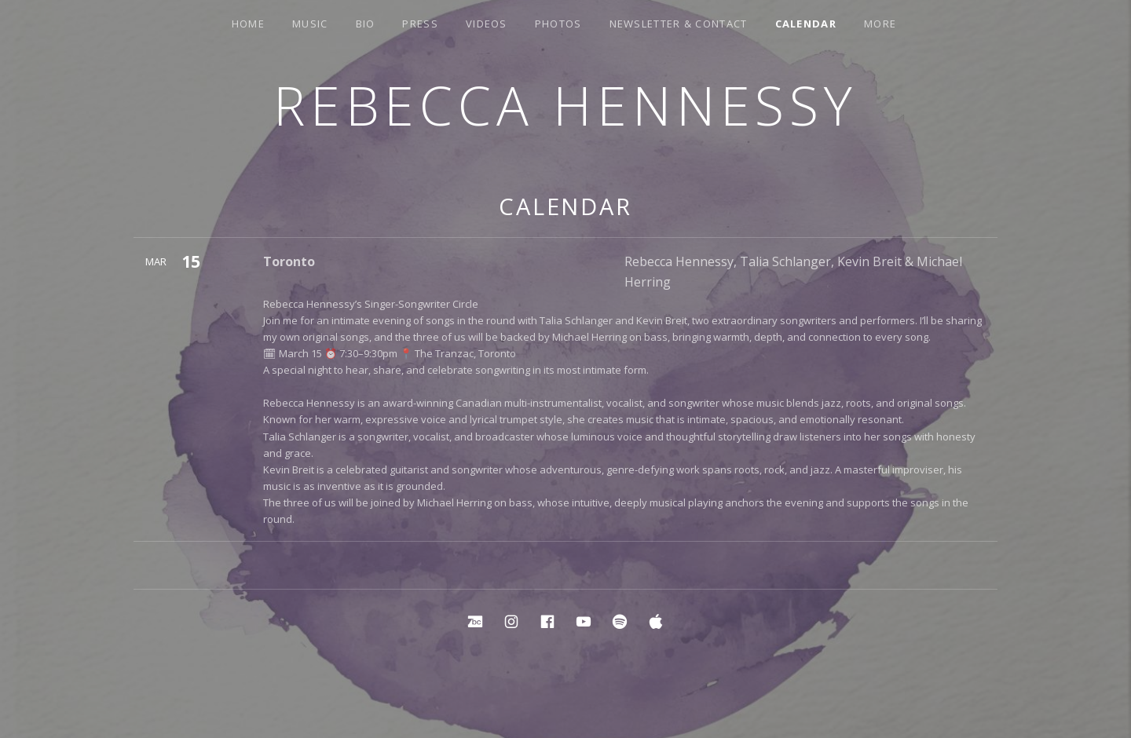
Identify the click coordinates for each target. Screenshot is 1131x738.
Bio (365, 23)
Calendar (805, 23)
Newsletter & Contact (678, 23)
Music (310, 23)
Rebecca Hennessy (565, 104)
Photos (558, 23)
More (880, 23)
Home (248, 23)
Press (420, 23)
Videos (486, 23)
